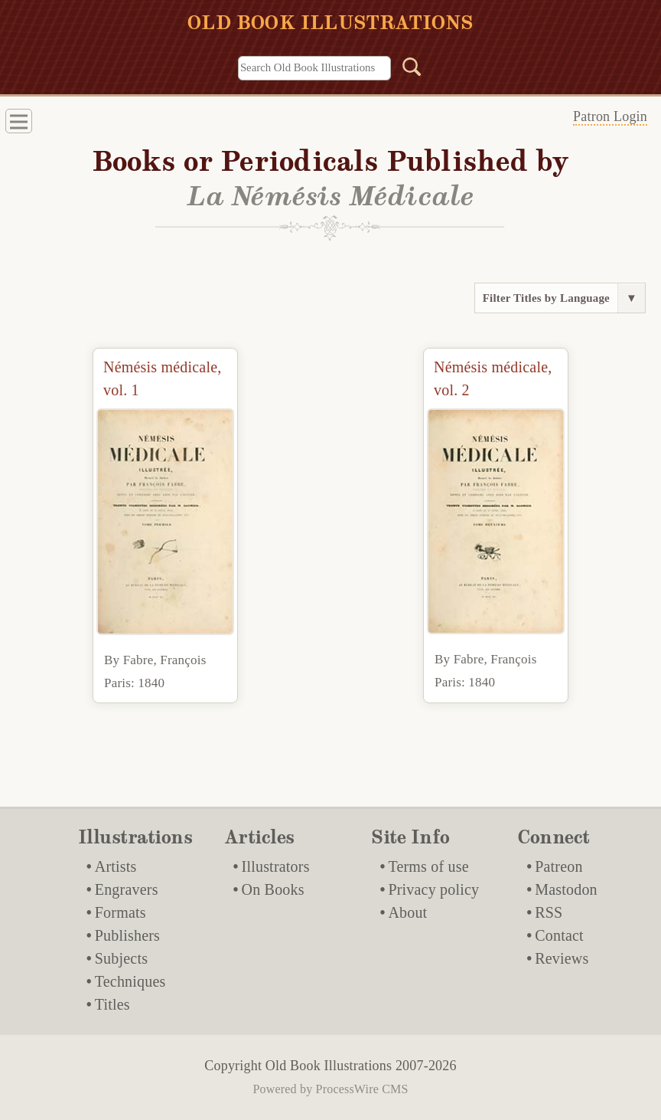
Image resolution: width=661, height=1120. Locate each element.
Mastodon (566, 889)
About (407, 912)
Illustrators (276, 866)
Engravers (126, 889)
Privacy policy (433, 889)
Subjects (121, 958)
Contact (559, 935)
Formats (120, 912)
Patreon (559, 866)
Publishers (127, 935)
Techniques (130, 981)
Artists (116, 866)
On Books (273, 889)
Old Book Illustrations (328, 1065)
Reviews (561, 958)
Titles (112, 1004)
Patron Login (610, 116)
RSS (548, 912)
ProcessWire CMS (362, 1088)
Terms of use (428, 866)
